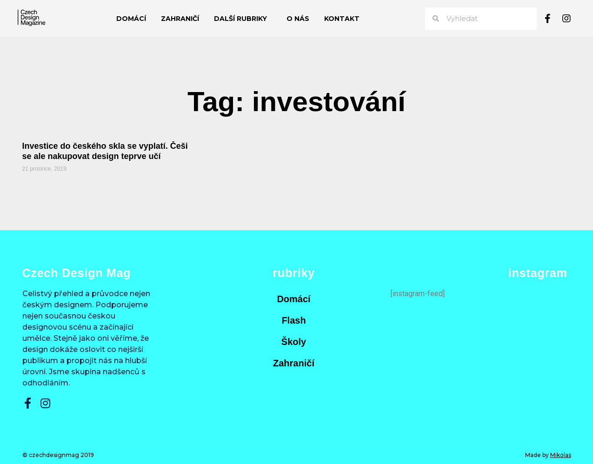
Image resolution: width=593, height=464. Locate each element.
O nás (298, 18)
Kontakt (342, 18)
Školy (293, 342)
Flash (293, 320)
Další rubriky (243, 18)
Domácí (131, 18)
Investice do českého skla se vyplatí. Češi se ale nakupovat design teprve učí (105, 151)
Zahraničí (180, 18)
